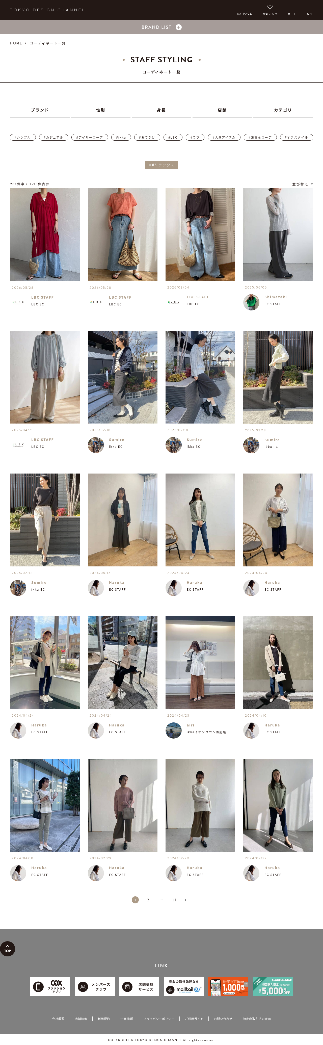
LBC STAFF (42, 297)
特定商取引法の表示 (257, 1018)
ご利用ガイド (194, 1018)
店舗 (222, 110)
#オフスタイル (296, 137)
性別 (100, 110)
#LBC (173, 137)
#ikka (121, 137)
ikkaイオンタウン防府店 (206, 732)
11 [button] (174, 899)
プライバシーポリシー (158, 1018)
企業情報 (126, 1018)
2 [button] (148, 899)
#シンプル (23, 137)
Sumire (116, 439)
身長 (161, 110)
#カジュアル (53, 137)
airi (191, 724)
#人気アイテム (224, 137)
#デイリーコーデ (89, 137)
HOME (16, 42)
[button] (187, 902)
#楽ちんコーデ (260, 137)
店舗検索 (81, 1018)
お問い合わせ (223, 1018)
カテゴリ (283, 110)
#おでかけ (147, 137)
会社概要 (58, 1018)
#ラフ (195, 137)
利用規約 (104, 1018)
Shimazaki (275, 296)
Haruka (117, 582)
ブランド (40, 110)
